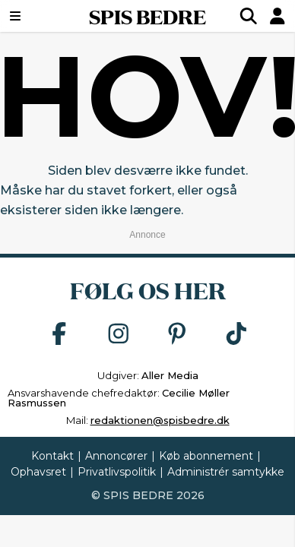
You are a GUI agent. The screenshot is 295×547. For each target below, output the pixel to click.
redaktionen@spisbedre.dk (160, 420)
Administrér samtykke (225, 472)
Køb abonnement (206, 456)
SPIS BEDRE (147, 16)
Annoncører (116, 456)
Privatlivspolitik (117, 472)
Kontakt (52, 456)
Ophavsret (38, 472)
